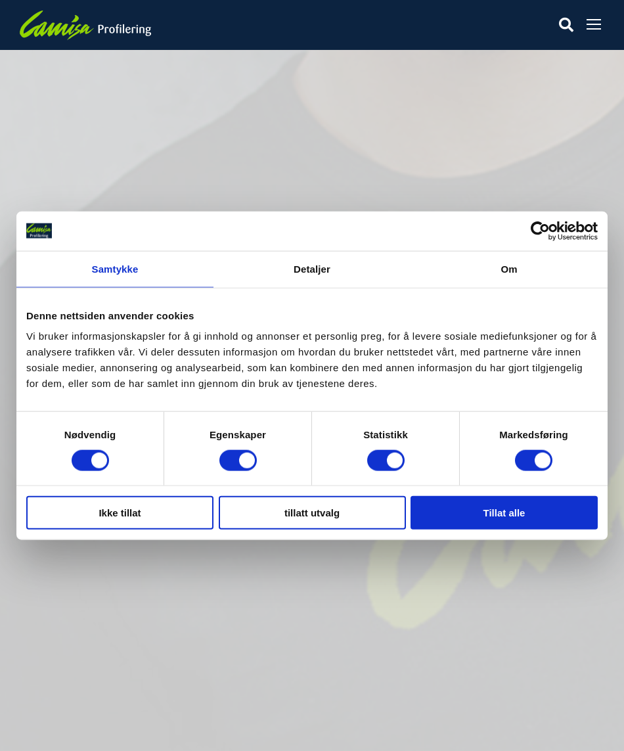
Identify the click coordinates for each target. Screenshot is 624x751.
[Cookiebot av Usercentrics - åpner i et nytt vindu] (540, 230)
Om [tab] (509, 268)
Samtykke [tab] (115, 268)
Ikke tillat (120, 512)
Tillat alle (504, 512)
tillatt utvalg (312, 512)
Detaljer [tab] (312, 268)
